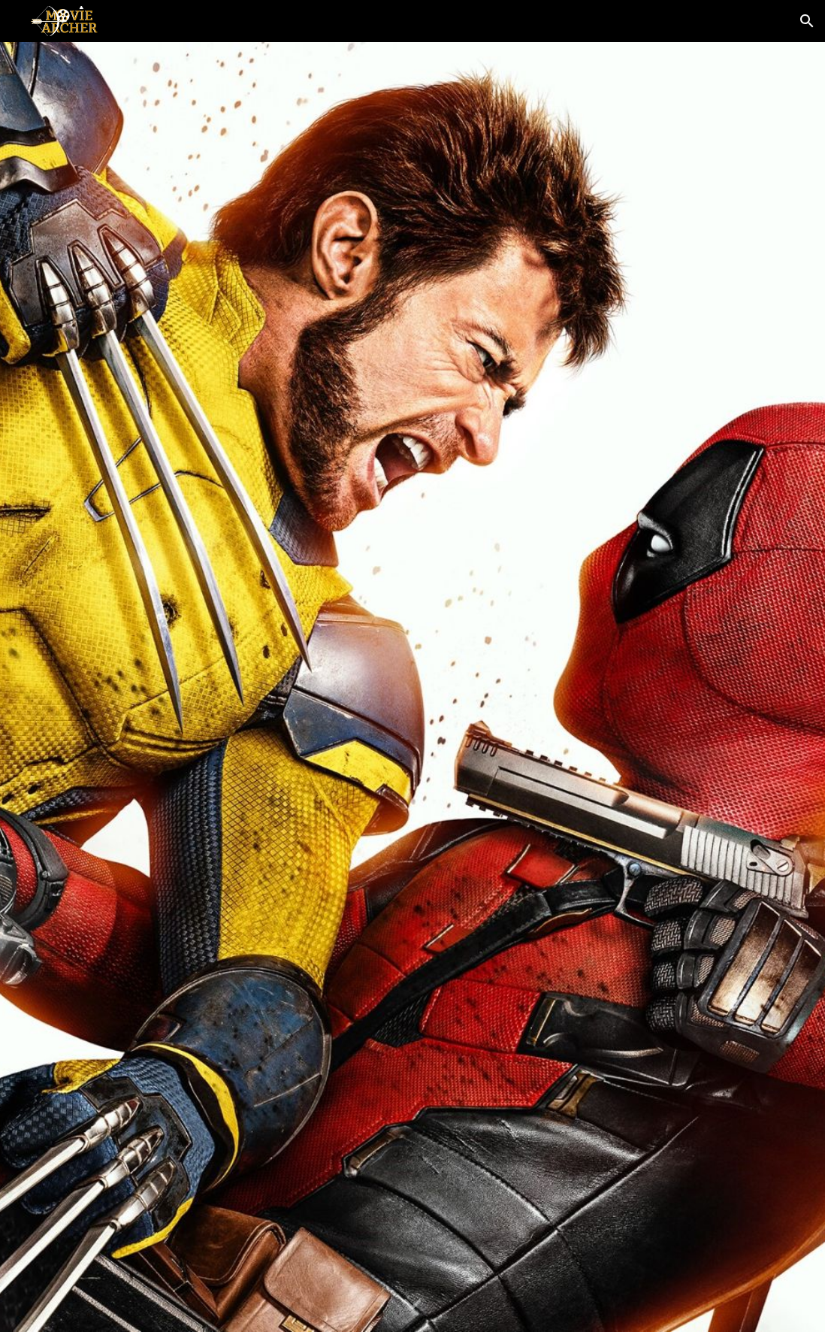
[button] (807, 21)
